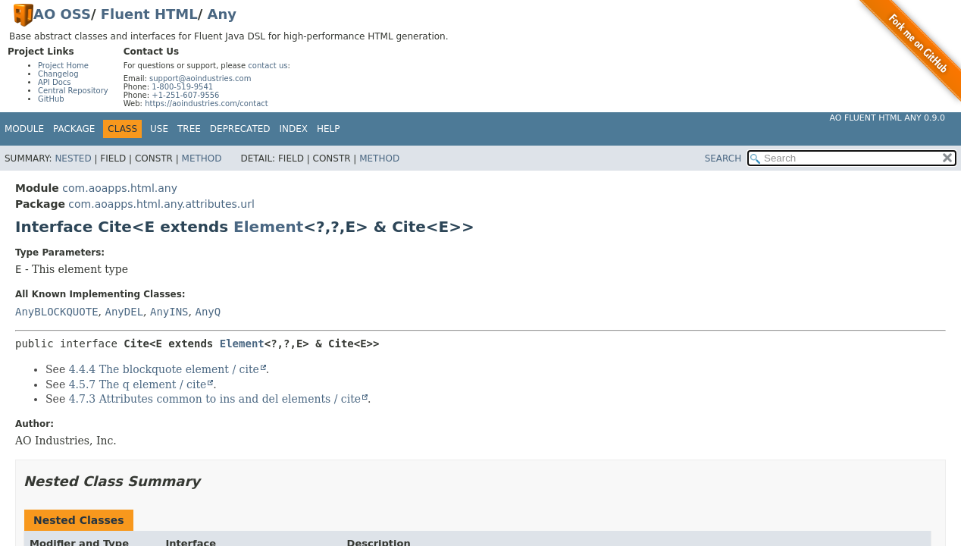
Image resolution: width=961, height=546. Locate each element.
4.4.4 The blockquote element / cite (164, 369)
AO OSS (62, 14)
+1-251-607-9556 (185, 95)
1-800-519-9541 (182, 87)
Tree (189, 129)
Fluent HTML (149, 14)
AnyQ (208, 312)
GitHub (51, 99)
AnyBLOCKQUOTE (57, 312)
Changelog (58, 74)
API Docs (54, 82)
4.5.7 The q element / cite (138, 384)
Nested (73, 158)
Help (328, 129)
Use (159, 129)
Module (24, 129)
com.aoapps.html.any (119, 188)
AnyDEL (124, 312)
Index (294, 129)
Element (268, 227)
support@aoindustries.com (200, 78)
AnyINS (169, 312)
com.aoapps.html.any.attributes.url (161, 204)
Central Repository (73, 90)
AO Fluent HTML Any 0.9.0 (887, 118)
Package (74, 129)
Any (222, 14)
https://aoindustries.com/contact (206, 103)
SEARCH (723, 158)
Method (202, 158)
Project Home (63, 65)
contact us (267, 65)
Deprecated (240, 129)
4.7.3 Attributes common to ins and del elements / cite (215, 399)
